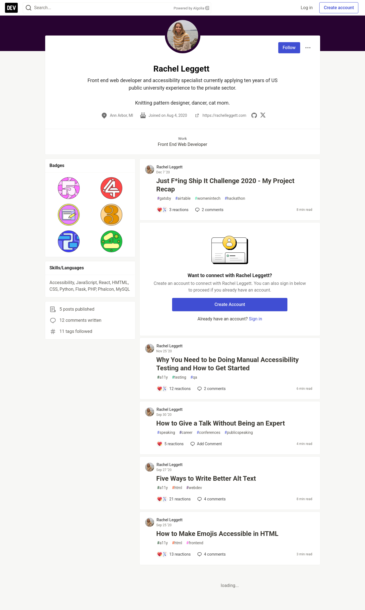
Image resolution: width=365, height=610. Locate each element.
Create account (339, 7)
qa (193, 377)
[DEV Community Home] (11, 7)
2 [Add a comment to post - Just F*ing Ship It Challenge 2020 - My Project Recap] (208, 209)
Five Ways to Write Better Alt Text (206, 478)
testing (179, 377)
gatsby (164, 198)
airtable (183, 198)
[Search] (28, 8)
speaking (166, 433)
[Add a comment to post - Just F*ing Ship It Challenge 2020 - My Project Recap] (173, 210)
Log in (307, 7)
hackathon (235, 198)
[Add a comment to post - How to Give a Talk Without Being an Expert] (170, 444)
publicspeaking (238, 433)
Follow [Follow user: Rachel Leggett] (289, 47)
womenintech (208, 198)
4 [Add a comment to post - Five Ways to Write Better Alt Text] (211, 499)
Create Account (230, 304)
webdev (194, 488)
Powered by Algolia (191, 8)
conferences (208, 433)
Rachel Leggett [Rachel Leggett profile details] (170, 167)
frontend (194, 543)
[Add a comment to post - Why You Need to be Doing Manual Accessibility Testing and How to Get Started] (174, 389)
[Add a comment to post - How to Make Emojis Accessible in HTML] (174, 554)
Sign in (255, 319)
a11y (162, 377)
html (177, 488)
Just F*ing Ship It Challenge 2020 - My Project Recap (225, 185)
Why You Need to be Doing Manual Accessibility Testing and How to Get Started (227, 364)
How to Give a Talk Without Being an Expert (220, 423)
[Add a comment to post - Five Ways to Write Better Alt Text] (174, 499)
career (186, 433)
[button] (69, 188)
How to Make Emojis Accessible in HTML (217, 534)
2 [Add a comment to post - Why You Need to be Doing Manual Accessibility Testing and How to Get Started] (211, 388)
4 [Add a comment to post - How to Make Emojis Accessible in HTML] (211, 554)
